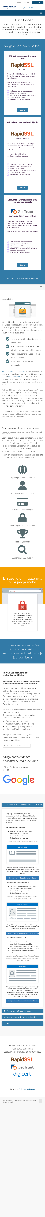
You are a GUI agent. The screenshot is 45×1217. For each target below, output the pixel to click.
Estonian (20, 2)
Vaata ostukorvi (38, 2)
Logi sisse (26, 2)
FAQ (9, 1023)
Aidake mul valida (32, 278)
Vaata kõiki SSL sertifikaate (16, 278)
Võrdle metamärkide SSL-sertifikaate (16, 746)
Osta (22, 110)
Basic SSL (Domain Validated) (14, 371)
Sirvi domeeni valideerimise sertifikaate (22, 878)
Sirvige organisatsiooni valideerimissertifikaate (23, 933)
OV (3, 376)
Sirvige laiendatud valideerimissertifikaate (22, 1001)
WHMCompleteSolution (27, 1089)
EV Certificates (14, 376)
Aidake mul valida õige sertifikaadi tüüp (24, 804)
